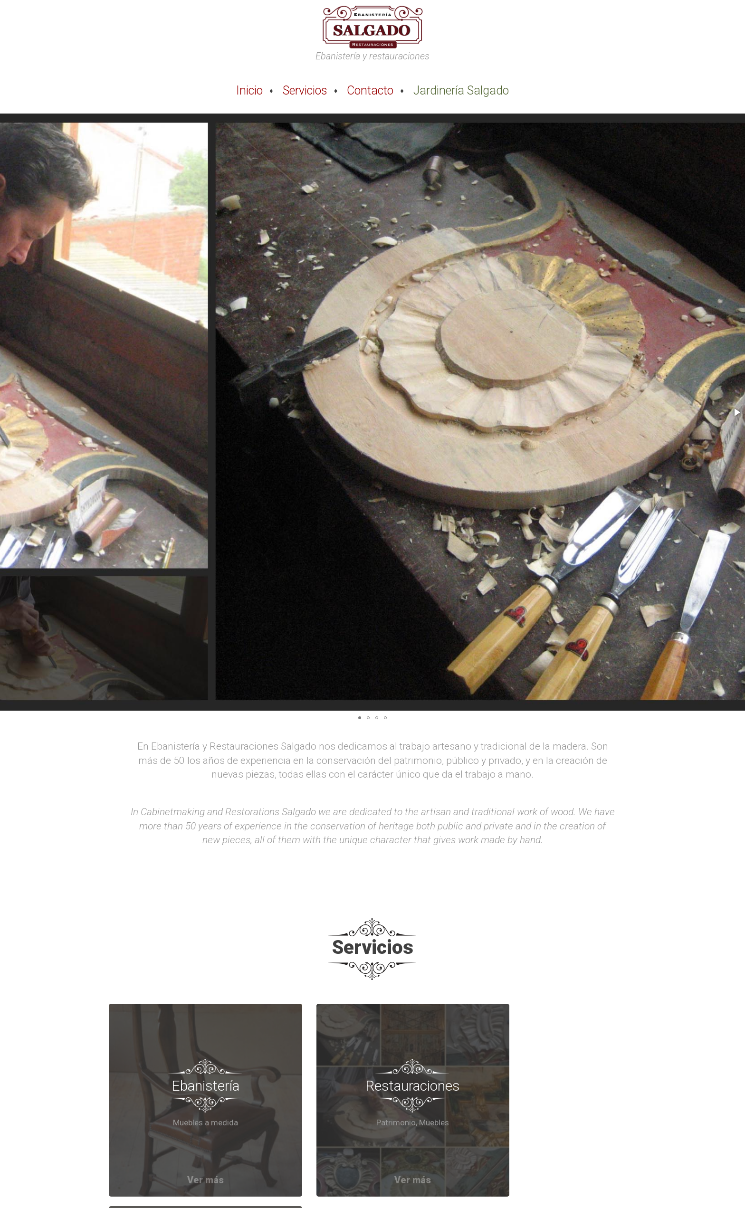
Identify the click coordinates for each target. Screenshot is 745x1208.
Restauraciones (372, 1072)
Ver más (192, 1153)
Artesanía (553, 1072)
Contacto (370, 90)
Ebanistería (192, 1072)
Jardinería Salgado (461, 90)
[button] (736, 412)
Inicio (249, 90)
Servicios (305, 90)
